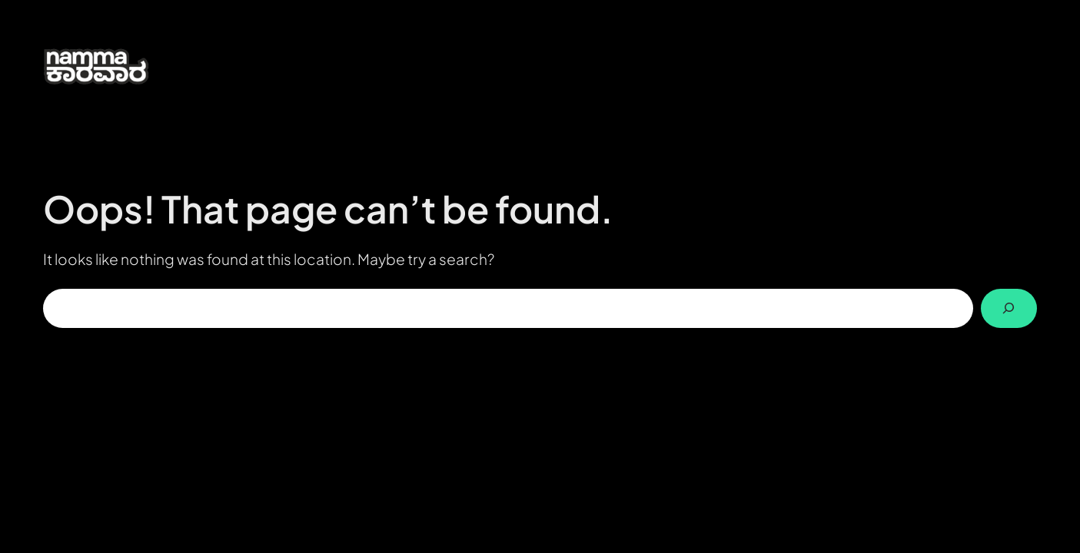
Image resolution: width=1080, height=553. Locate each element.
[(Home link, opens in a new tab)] (115, 65)
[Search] (1009, 308)
